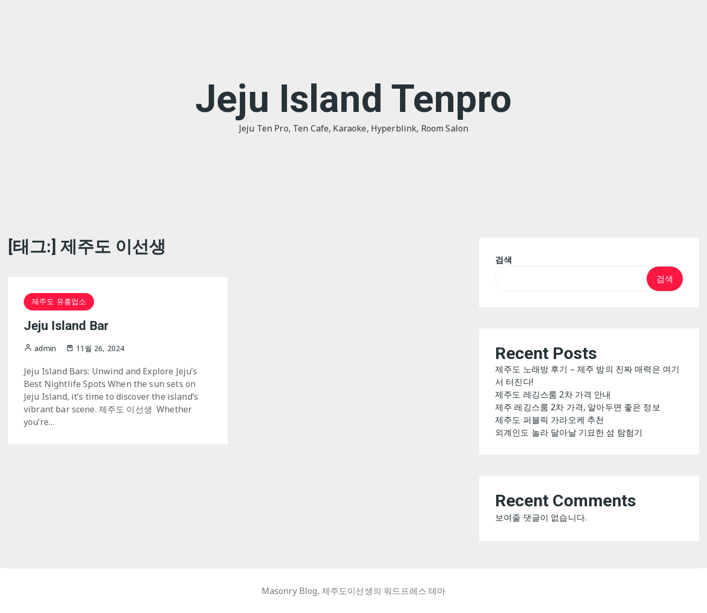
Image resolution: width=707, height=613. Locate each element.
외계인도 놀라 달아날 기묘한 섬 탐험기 (569, 432)
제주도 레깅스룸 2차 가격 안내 (553, 394)
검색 (503, 260)
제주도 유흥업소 (59, 301)
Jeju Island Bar (66, 325)
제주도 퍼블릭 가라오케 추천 (549, 420)
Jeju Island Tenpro (353, 99)
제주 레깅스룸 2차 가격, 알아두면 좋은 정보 (578, 407)
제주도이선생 (347, 591)
